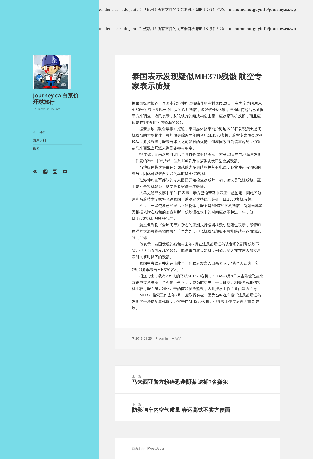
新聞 (178, 338)
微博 (36, 148)
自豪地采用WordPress (148, 448)
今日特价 (39, 132)
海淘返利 (39, 140)
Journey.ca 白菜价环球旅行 (56, 98)
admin (163, 338)
